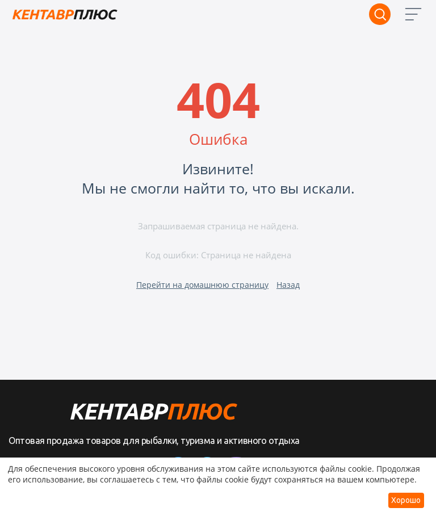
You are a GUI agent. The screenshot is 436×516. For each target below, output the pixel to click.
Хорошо (406, 500)
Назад (288, 284)
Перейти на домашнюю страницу (202, 284)
